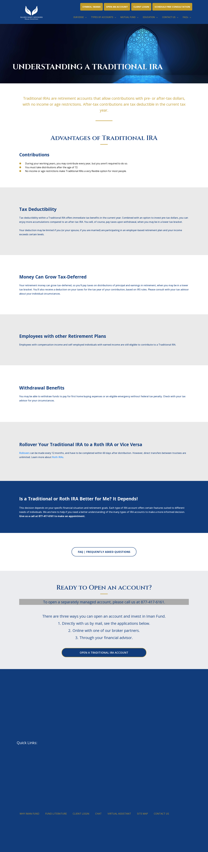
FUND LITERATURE (56, 813)
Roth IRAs (57, 457)
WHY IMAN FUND (29, 813)
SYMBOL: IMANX (91, 6)
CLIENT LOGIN (141, 6)
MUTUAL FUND (129, 17)
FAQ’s (187, 17)
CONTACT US (170, 17)
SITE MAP (142, 813)
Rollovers (24, 453)
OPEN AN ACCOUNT (117, 6)
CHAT (98, 813)
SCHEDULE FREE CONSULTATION (172, 6)
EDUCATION (150, 17)
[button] (85, 17)
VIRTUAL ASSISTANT (119, 813)
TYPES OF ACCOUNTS (103, 17)
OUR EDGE (80, 17)
